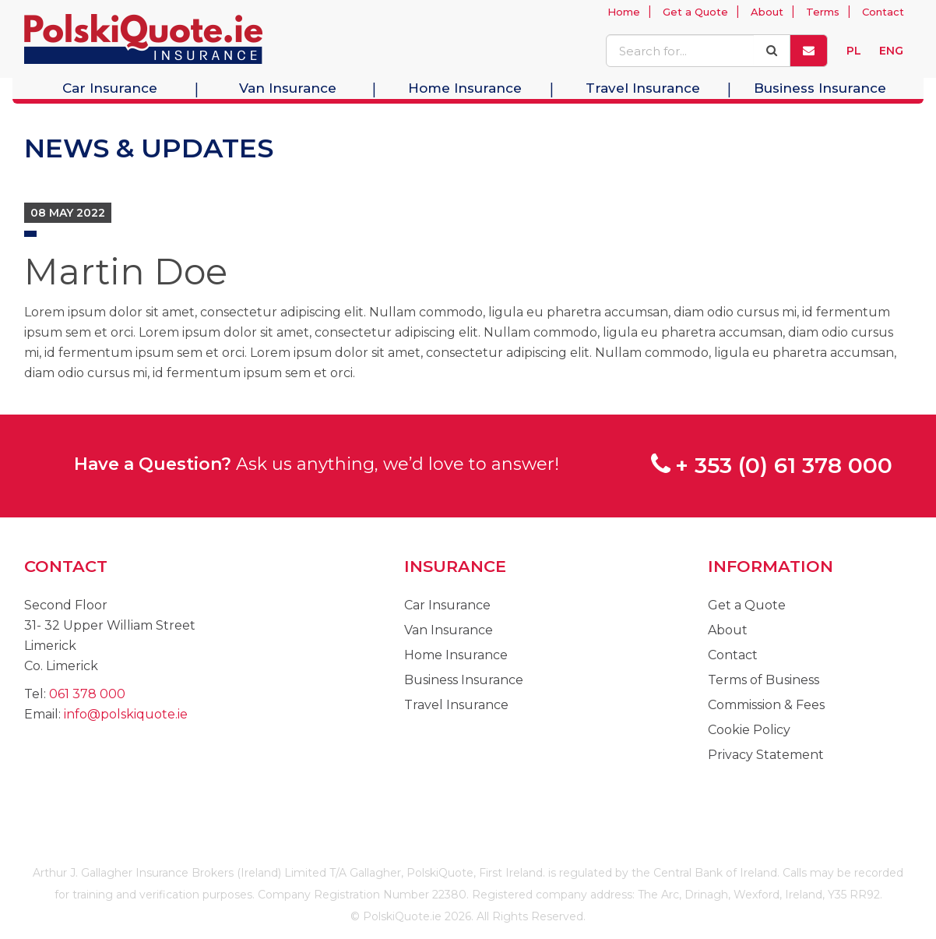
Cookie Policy (749, 729)
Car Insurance (109, 88)
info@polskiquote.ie (126, 714)
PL (853, 51)
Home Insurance (465, 88)
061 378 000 (87, 694)
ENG (891, 51)
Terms (822, 11)
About (767, 11)
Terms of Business (763, 679)
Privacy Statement (766, 754)
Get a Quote (695, 11)
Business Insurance (820, 88)
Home (623, 11)
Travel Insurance (643, 88)
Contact (883, 11)
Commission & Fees (766, 704)
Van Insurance (287, 88)
